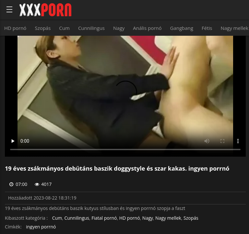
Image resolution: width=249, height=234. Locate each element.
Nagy (118, 28)
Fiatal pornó (104, 218)
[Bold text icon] (9, 9)
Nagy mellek (168, 218)
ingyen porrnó (41, 227)
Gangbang (181, 28)
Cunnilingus (91, 28)
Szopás (43, 28)
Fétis (207, 28)
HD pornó (15, 28)
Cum (64, 28)
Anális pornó (147, 28)
